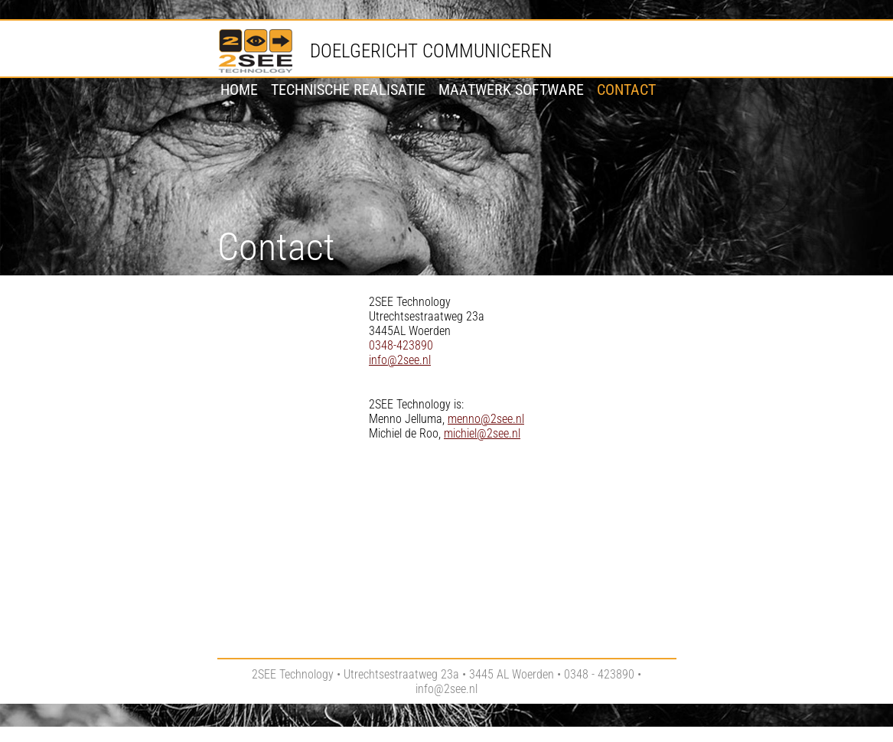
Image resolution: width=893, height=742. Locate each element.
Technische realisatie (348, 89)
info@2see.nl (400, 360)
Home (239, 89)
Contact (626, 89)
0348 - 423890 (599, 674)
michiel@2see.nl (482, 433)
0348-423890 (401, 345)
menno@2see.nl (486, 419)
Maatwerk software (511, 89)
